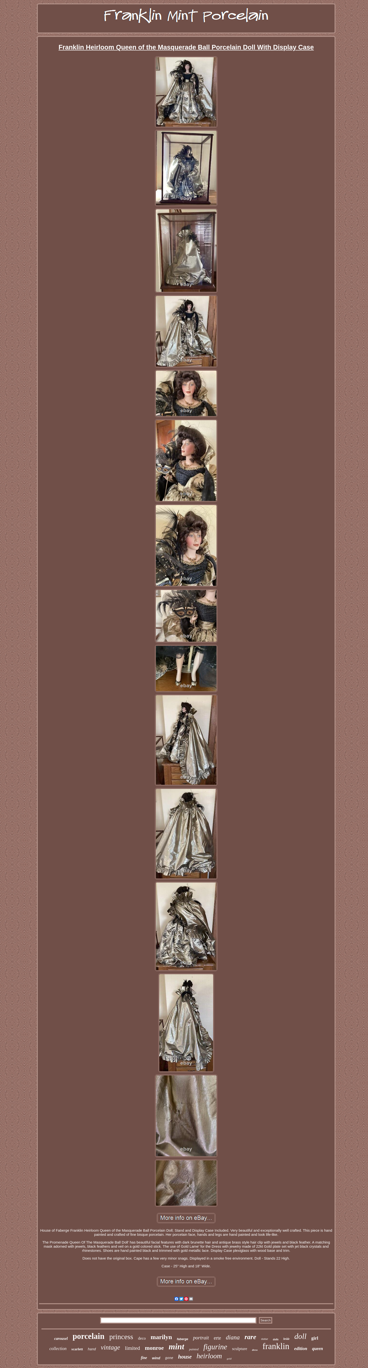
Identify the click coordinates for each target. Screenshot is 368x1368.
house (185, 1357)
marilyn (161, 1337)
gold (229, 1358)
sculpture (239, 1348)
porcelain (88, 1336)
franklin (276, 1346)
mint (176, 1346)
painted (194, 1349)
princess (121, 1337)
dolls (276, 1339)
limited (132, 1348)
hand (92, 1349)
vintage (110, 1347)
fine (144, 1358)
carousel (61, 1338)
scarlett (77, 1349)
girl (314, 1338)
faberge (182, 1339)
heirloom (209, 1356)
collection (58, 1348)
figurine (215, 1347)
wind (156, 1358)
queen (317, 1348)
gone (169, 1358)
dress (254, 1349)
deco (142, 1338)
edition (300, 1348)
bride (286, 1339)
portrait (201, 1338)
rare (250, 1337)
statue (264, 1339)
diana (233, 1337)
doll (300, 1336)
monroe (154, 1348)
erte (217, 1338)
